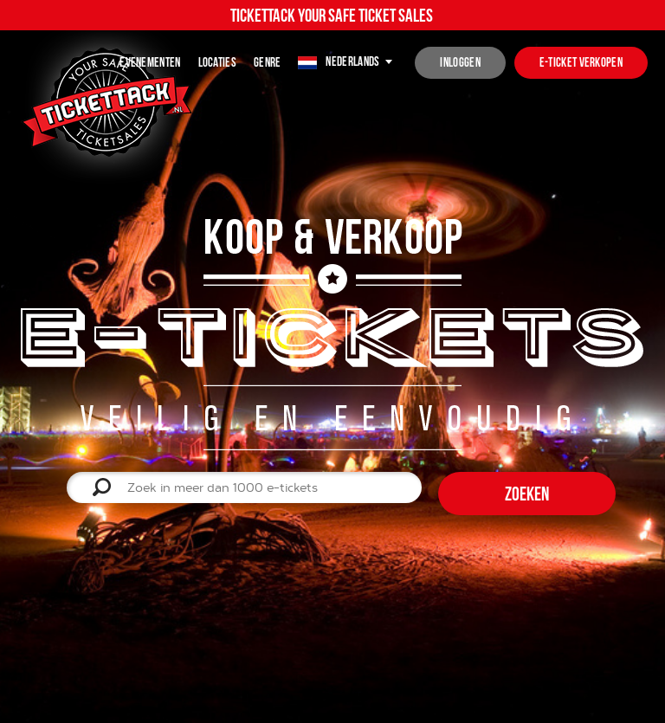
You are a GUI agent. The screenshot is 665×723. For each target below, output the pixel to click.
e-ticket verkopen (581, 62)
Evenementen (149, 62)
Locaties (217, 62)
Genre (267, 62)
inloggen (460, 62)
